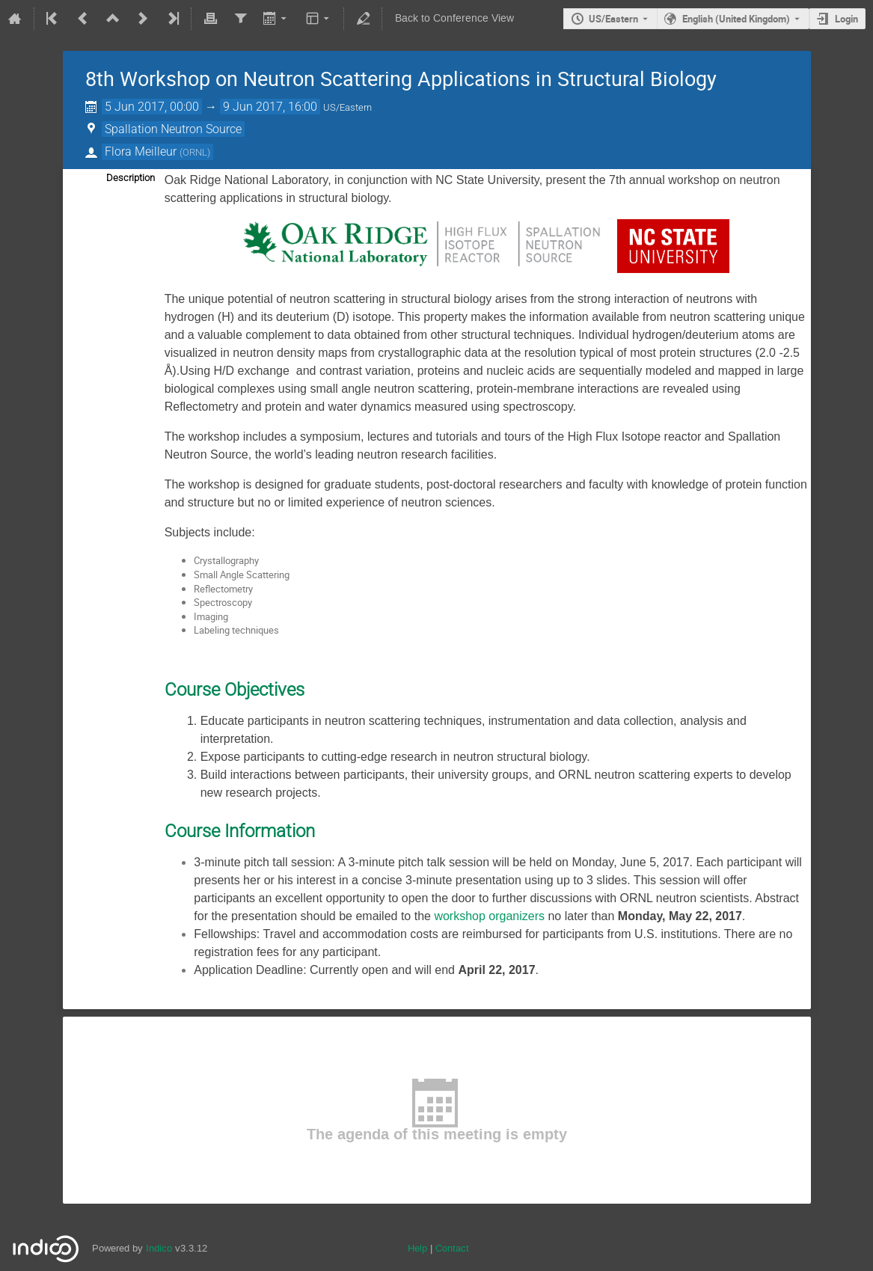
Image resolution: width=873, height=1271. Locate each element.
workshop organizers (489, 916)
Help (417, 1248)
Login (846, 18)
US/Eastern (613, 18)
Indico (159, 1248)
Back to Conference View (454, 18)
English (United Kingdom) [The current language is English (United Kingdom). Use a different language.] (736, 18)
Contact (452, 1248)
